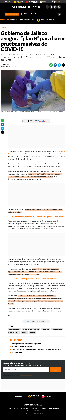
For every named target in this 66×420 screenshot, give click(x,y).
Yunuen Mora (6, 64)
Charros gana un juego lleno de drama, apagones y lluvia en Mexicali (36, 349)
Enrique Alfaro (27, 329)
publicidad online (38, 413)
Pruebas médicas (57, 329)
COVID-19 (36, 329)
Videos (24, 14)
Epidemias (32, 332)
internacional (25, 408)
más (33, 14)
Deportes (34, 408)
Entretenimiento (54, 408)
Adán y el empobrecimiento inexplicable (26, 344)
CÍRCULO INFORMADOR (48, 20)
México (16, 408)
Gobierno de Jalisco (14, 329)
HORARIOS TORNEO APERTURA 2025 (22, 20)
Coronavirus (46, 329)
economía (37, 410)
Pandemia (24, 332)
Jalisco (3, 27)
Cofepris (11, 332)
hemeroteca (26, 413)
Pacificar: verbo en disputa (22, 347)
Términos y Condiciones (26, 375)
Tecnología (43, 408)
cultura (28, 410)
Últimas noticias (12, 14)
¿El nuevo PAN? (17, 352)
